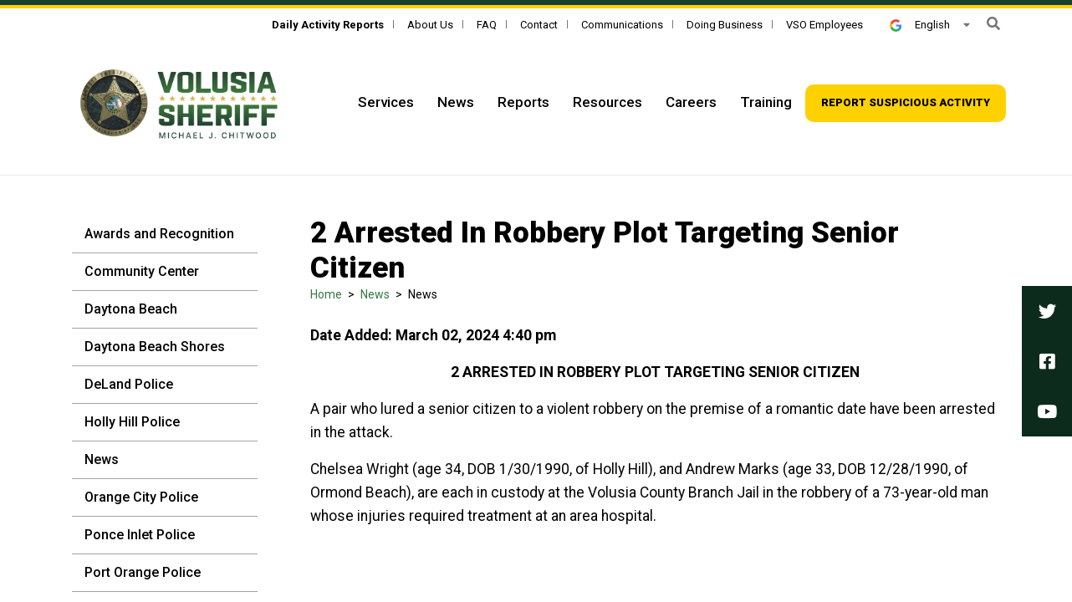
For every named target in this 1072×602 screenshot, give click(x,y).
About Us (430, 24)
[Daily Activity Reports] (328, 24)
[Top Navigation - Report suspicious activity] (905, 103)
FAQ (487, 24)
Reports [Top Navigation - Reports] (523, 102)
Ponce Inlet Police (139, 535)
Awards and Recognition (159, 234)
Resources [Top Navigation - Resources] (607, 102)
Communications (622, 24)
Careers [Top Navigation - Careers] (691, 102)
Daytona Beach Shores (154, 347)
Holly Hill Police (132, 422)
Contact (539, 24)
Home (326, 294)
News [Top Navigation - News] (455, 102)
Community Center (141, 271)
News (101, 459)
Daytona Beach (130, 309)
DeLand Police (128, 384)
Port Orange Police (142, 572)
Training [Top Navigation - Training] (766, 102)
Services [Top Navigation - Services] (386, 102)
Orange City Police (141, 497)
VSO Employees (824, 24)
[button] (993, 24)
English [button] (920, 24)
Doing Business (725, 24)
